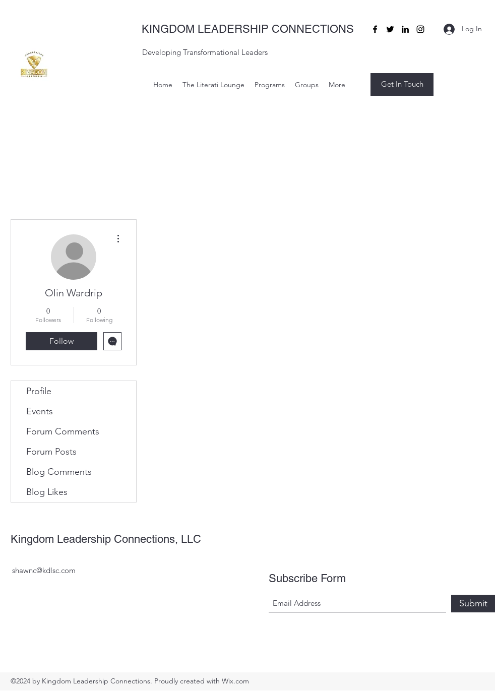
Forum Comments (62, 431)
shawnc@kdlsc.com (44, 570)
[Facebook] (375, 29)
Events (39, 411)
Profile (38, 391)
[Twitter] (390, 29)
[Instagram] (420, 29)
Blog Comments (59, 471)
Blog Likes (47, 491)
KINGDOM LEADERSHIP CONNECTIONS (248, 29)
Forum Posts (51, 451)
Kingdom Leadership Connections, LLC (106, 539)
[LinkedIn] (405, 29)
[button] (402, 84)
